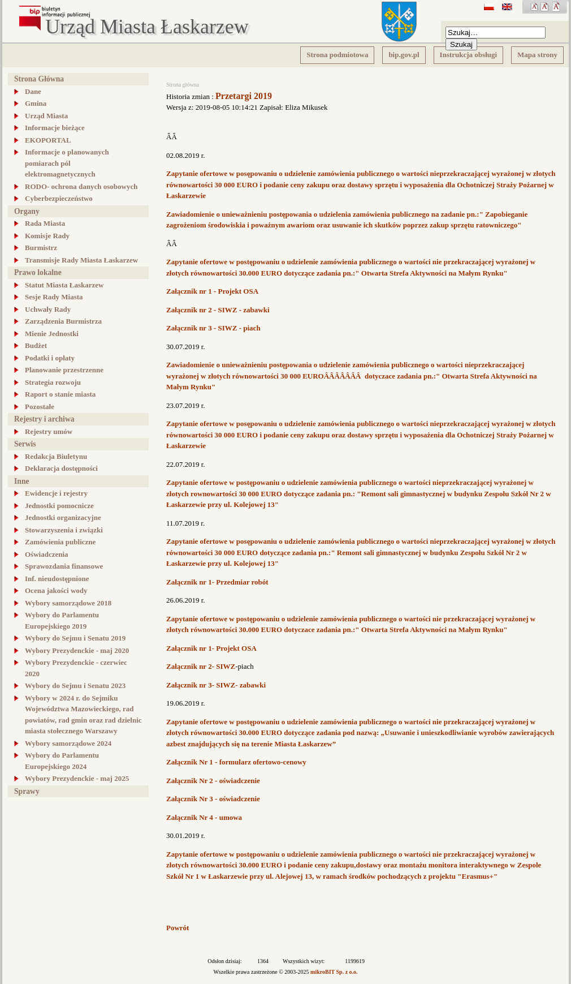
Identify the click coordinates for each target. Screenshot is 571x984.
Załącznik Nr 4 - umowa (204, 817)
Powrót (177, 927)
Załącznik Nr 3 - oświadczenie (213, 798)
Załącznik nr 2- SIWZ (200, 666)
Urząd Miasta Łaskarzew (147, 27)
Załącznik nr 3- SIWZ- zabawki (216, 685)
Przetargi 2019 (243, 96)
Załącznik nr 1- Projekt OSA (211, 648)
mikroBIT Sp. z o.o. (334, 972)
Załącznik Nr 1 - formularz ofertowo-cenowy (236, 762)
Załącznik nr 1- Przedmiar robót (217, 582)
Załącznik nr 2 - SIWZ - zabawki (218, 310)
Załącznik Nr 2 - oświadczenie (213, 780)
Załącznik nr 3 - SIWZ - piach (213, 328)
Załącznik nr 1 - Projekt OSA (212, 291)
